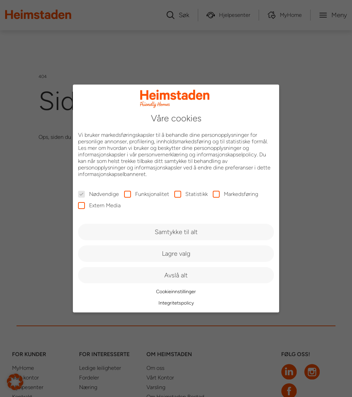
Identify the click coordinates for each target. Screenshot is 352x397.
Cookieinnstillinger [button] (176, 292)
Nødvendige (98, 194)
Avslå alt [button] (176, 275)
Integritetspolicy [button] (176, 303)
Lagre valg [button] (176, 253)
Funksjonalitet (146, 194)
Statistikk (191, 194)
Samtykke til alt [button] (176, 232)
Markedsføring (235, 194)
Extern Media (99, 205)
